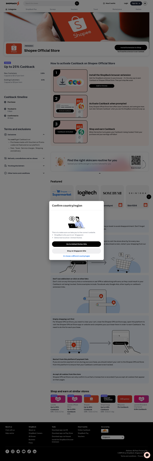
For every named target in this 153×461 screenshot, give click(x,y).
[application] (147, 455)
